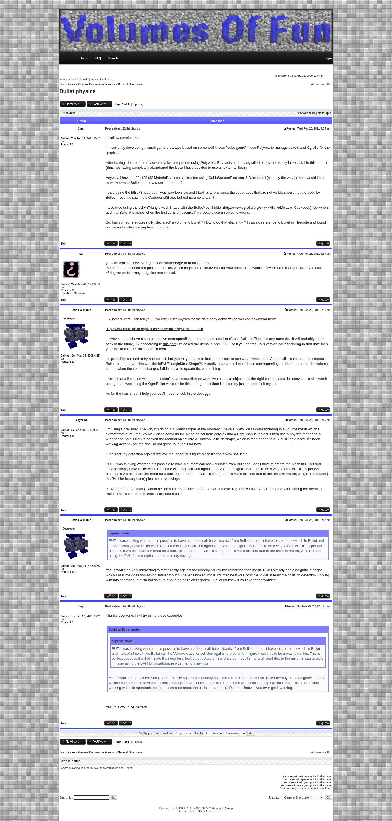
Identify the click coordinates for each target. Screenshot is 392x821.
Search (113, 58)
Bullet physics (78, 91)
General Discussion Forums (96, 84)
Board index (67, 84)
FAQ (98, 58)
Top (63, 243)
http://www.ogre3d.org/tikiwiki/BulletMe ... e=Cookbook (267, 207)
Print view (68, 113)
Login (328, 58)
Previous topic (306, 113)
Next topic (324, 113)
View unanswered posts (74, 79)
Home (84, 58)
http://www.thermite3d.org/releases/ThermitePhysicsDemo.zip (154, 329)
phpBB (178, 808)
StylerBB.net (205, 811)
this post (169, 344)
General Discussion (130, 84)
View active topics (101, 79)
